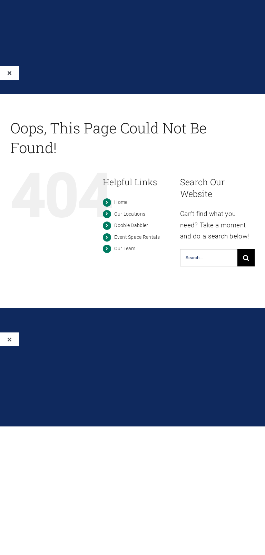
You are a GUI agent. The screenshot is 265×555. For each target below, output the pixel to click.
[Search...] (208, 257)
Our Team (124, 248)
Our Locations (129, 214)
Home (120, 202)
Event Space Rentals (136, 237)
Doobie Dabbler (131, 225)
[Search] (246, 257)
